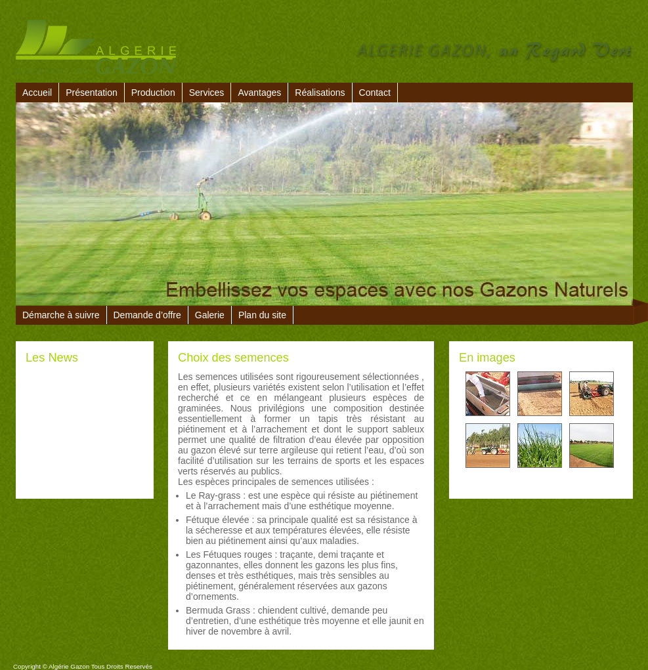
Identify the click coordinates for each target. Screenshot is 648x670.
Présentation (92, 92)
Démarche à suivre (61, 315)
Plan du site (262, 315)
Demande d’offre (147, 315)
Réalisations (320, 92)
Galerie (210, 315)
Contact (375, 92)
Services (207, 92)
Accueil (37, 92)
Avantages (259, 92)
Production (153, 92)
